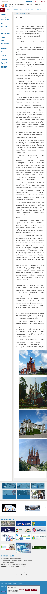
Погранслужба (4, 45)
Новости (8, 9)
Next (45, 508)
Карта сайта (44, 1)
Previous (1, 508)
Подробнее (21, 589)
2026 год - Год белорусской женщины (4, 68)
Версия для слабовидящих (2, 10)
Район (21, 9)
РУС (9, 6)
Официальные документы (4, 54)
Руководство (15, 9)
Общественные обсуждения (4, 58)
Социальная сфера (5, 20)
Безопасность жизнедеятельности (5, 28)
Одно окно (39, 9)
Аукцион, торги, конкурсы (4, 63)
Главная (17, 13)
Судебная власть (5, 43)
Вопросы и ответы (22, 494)
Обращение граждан (29, 9)
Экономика (4, 14)
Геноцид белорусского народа (4, 39)
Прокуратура (4, 48)
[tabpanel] (23, 537)
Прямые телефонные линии (8, 486)
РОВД (2, 51)
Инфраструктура (5, 17)
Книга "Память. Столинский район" (5, 33)
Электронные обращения (35, 486)
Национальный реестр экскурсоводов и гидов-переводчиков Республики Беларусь (38, 494)
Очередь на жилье (7, 494)
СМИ (2, 23)
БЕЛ (12, 6)
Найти (29, 1)
